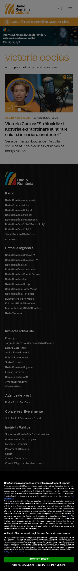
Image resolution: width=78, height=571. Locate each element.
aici (68, 516)
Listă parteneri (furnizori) (14, 552)
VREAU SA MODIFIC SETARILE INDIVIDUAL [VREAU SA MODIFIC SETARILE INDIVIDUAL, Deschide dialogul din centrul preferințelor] (39, 565)
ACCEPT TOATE (39, 559)
